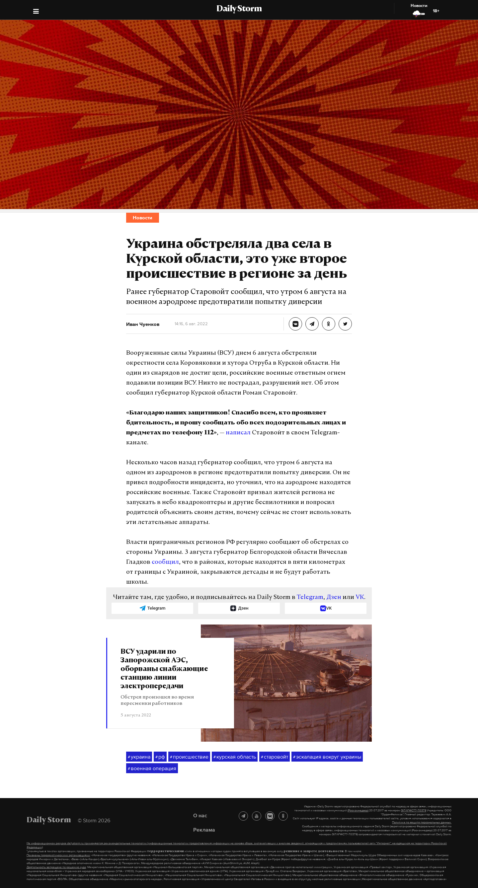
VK (360, 597)
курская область (234, 757)
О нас (200, 815)
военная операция (152, 768)
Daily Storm (239, 9)
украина (139, 757)
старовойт (274, 757)
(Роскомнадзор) (358, 810)
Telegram (310, 597)
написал (238, 433)
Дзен (333, 597)
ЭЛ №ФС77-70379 (413, 810)
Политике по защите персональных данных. (421, 822)
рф (160, 757)
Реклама (204, 830)
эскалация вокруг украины (327, 757)
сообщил (165, 562)
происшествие (189, 757)
